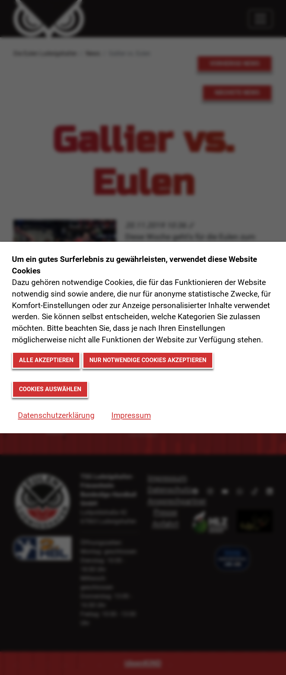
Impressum (131, 415)
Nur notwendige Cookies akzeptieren (147, 360)
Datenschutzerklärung (56, 415)
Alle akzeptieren (46, 360)
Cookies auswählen (50, 389)
